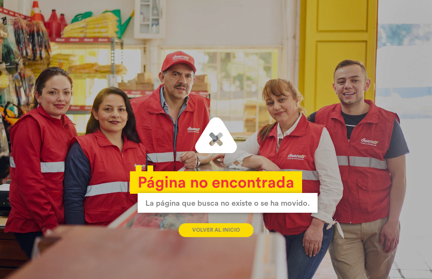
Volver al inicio (216, 230)
